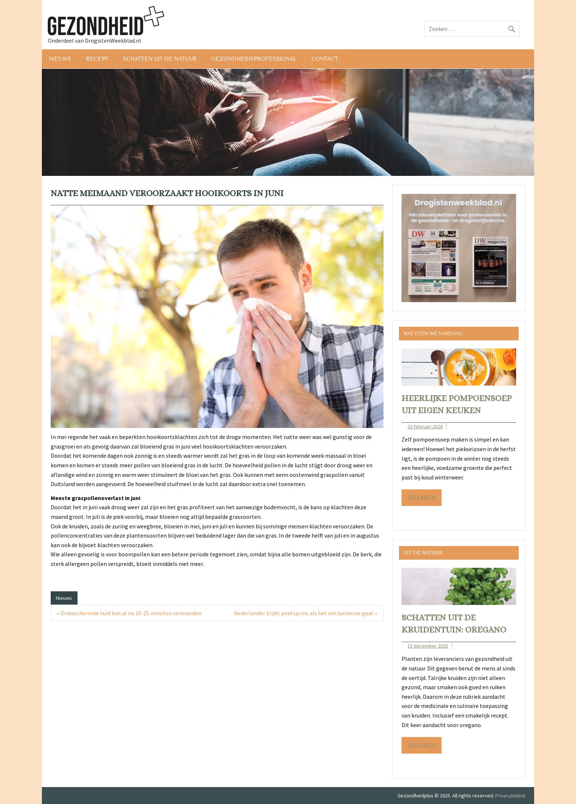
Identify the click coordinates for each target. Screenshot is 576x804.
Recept (97, 59)
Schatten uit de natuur (160, 59)
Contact (325, 59)
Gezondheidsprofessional (253, 59)
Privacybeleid (510, 795)
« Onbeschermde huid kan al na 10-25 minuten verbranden (129, 613)
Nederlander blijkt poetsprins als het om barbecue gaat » (305, 613)
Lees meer (421, 497)
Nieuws (60, 59)
